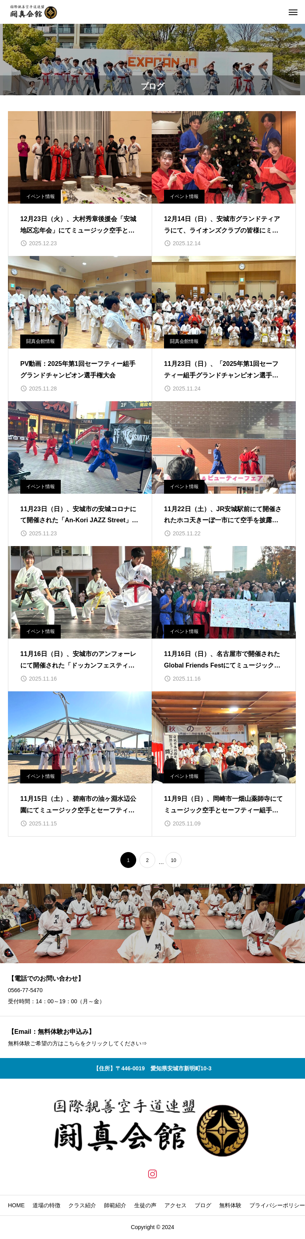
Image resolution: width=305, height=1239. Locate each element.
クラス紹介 (82, 1205)
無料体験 (230, 1205)
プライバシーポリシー (277, 1205)
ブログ (203, 1205)
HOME (16, 1205)
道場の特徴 (46, 1205)
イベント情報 (40, 196)
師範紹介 (115, 1205)
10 (173, 860)
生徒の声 (145, 1205)
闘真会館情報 (40, 341)
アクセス (175, 1205)
